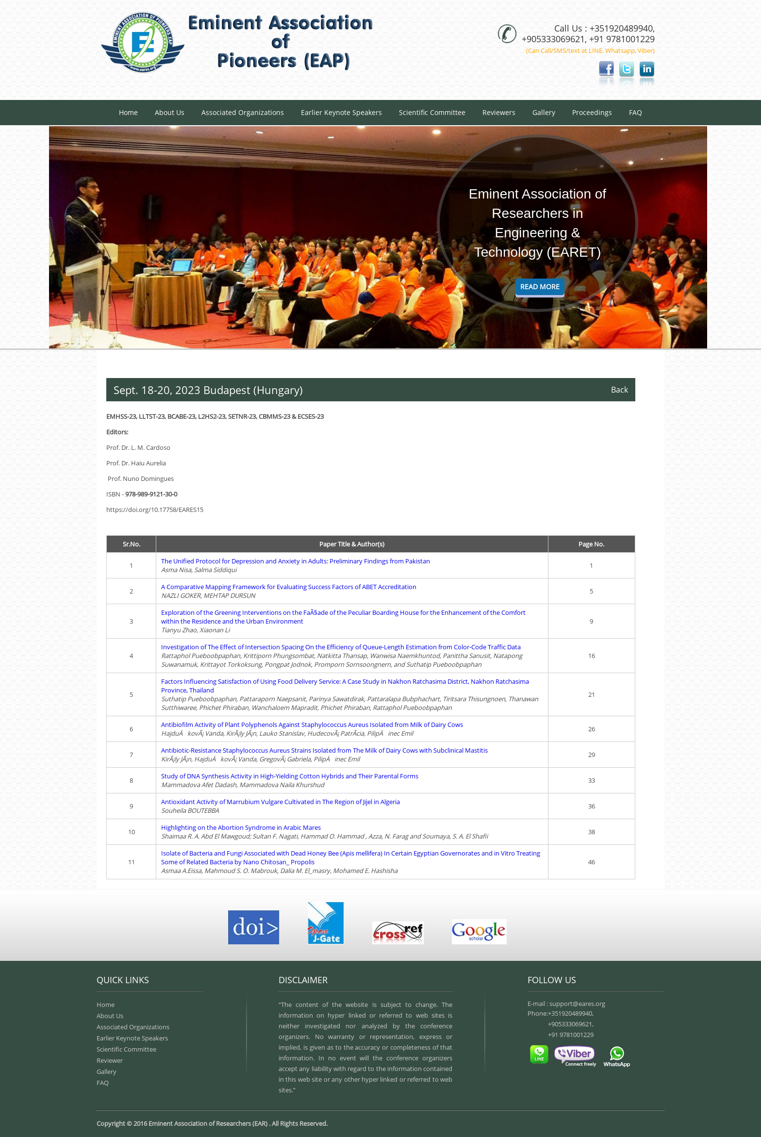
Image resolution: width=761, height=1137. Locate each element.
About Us (169, 112)
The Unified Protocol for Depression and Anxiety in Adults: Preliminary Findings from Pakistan (295, 561)
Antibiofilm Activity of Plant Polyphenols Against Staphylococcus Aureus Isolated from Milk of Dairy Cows (312, 724)
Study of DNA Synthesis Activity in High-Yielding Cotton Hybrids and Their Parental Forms (289, 776)
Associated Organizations (242, 112)
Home (128, 112)
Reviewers (498, 112)
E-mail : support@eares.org (566, 1003)
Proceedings (592, 112)
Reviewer (110, 1060)
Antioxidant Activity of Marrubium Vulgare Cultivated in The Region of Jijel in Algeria (280, 801)
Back (619, 389)
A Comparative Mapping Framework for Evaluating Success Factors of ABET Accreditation (288, 586)
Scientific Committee (432, 112)
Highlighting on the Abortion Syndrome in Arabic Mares (241, 827)
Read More (540, 286)
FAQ (635, 112)
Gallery (543, 112)
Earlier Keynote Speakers (341, 112)
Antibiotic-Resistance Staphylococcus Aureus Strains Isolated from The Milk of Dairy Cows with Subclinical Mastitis (324, 750)
